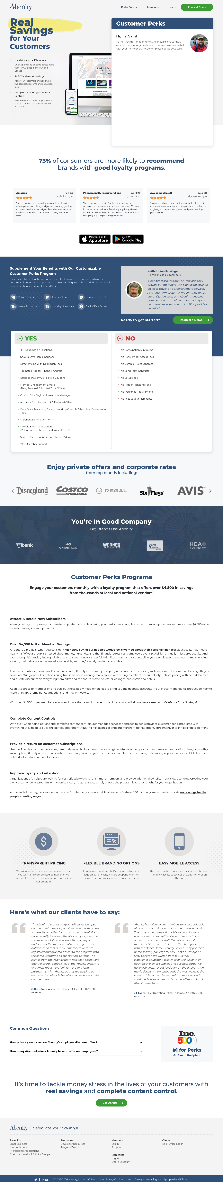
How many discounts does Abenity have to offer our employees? (76, 1051)
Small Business (18, 1142)
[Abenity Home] (21, 7)
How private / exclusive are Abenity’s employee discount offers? (76, 1042)
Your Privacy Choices (112, 1177)
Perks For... (129, 7)
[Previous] (13, 491)
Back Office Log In (173, 1142)
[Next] (210, 491)
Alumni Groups (18, 1145)
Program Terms (70, 1145)
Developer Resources (73, 1142)
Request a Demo (194, 320)
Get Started (113, 1101)
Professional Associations (24, 1149)
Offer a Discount (121, 1160)
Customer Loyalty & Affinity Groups (30, 1152)
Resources (153, 7)
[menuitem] (129, 7)
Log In (172, 7)
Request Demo (197, 7)
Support (116, 1145)
